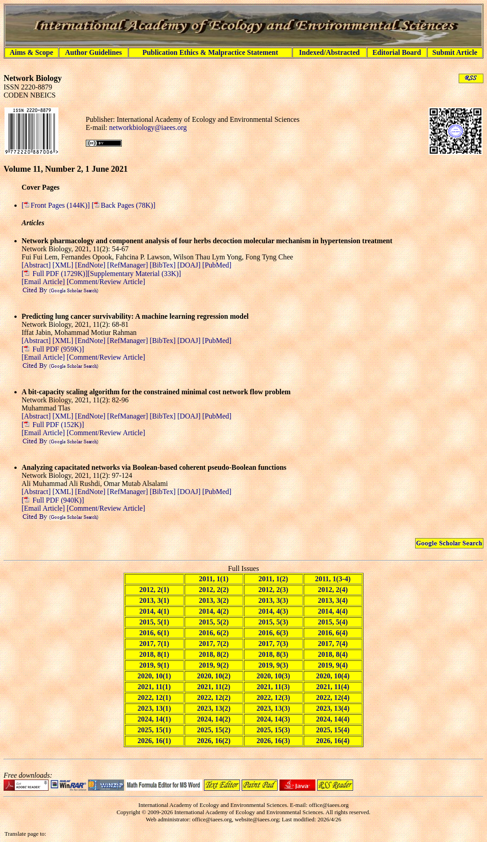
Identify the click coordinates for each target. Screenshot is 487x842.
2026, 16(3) (273, 740)
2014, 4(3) (273, 611)
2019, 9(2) (214, 665)
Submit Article (454, 52)
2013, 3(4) (333, 600)
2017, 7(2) (214, 643)
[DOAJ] (190, 265)
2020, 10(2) (213, 676)
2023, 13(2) (213, 708)
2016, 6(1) (154, 633)
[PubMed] (216, 265)
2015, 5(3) (273, 622)
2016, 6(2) (214, 633)
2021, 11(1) (154, 687)
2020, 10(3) (273, 676)
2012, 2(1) (154, 589)
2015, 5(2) (214, 622)
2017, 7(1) (154, 643)
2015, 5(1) (154, 622)
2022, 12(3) (273, 697)
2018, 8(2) (214, 654)
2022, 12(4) (333, 697)
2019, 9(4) (333, 665)
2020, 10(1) (154, 676)
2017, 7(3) (273, 643)
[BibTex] (163, 265)
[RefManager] (128, 265)
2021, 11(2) (213, 687)
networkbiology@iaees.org (148, 127)
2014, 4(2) (214, 611)
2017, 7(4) (333, 643)
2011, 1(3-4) (332, 579)
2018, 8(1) (154, 654)
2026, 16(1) (154, 740)
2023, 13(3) (273, 708)
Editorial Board (396, 52)
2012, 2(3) (273, 589)
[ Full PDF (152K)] (53, 424)
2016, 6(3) (273, 633)
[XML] (64, 265)
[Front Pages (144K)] (57, 205)
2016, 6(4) (333, 633)
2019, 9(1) (154, 665)
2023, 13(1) (154, 708)
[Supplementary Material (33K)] (134, 273)
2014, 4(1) (154, 611)
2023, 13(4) (333, 708)
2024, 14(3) (273, 719)
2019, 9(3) (273, 665)
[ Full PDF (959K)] (53, 349)
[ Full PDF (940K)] (53, 500)
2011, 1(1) (214, 579)
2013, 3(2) (214, 600)
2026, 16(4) (333, 740)
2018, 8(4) (333, 654)
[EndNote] (91, 265)
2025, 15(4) (333, 730)
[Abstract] (37, 265)
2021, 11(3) (273, 687)
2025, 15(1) (154, 730)
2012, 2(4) (333, 589)
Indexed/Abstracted (329, 52)
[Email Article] (43, 281)
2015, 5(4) (333, 622)
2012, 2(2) (214, 589)
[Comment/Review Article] (105, 281)
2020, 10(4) (333, 676)
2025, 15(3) (273, 730)
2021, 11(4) (333, 687)
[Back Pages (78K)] (123, 205)
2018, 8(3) (273, 654)
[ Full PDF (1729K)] (55, 273)
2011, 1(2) (273, 579)
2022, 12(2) (213, 697)
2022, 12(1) (154, 697)
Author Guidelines (93, 52)
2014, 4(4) (333, 611)
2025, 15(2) (213, 730)
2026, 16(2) (213, 740)
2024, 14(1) (154, 719)
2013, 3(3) (273, 600)
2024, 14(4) (333, 719)
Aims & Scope (31, 52)
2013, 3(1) (154, 600)
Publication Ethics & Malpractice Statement (210, 52)
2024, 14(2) (213, 719)
